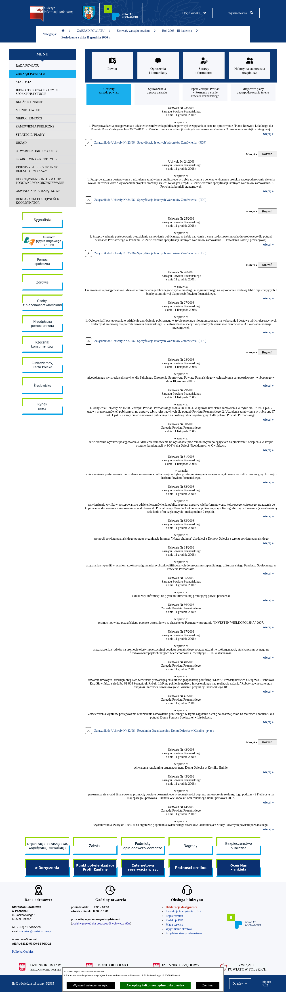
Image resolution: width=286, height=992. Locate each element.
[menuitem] (42, 66)
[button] (240, 983)
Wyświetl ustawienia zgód (90, 985)
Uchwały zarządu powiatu (136, 30)
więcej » (268, 134)
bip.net (268, 983)
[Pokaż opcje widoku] (194, 13)
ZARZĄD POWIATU (94, 30)
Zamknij (207, 985)
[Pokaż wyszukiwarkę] (240, 13)
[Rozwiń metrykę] (267, 154)
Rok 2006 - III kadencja (180, 30)
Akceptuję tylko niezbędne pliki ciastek (155, 985)
